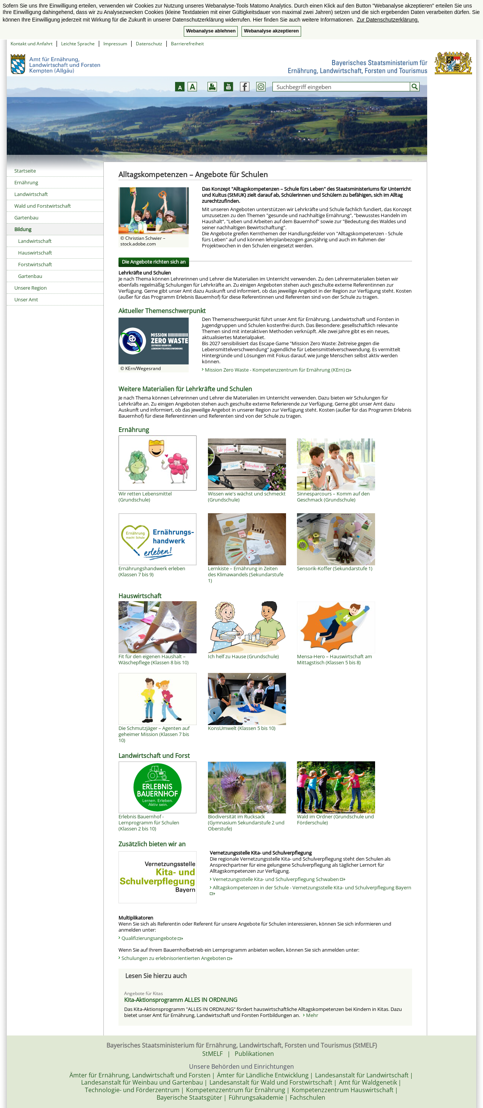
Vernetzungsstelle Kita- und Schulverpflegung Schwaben (279, 879)
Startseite (25, 170)
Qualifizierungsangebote (152, 938)
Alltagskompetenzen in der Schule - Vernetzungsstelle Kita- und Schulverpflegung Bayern (310, 890)
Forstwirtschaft (35, 264)
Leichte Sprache (78, 43)
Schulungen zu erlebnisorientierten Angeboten (177, 958)
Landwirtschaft (31, 194)
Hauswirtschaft (35, 252)
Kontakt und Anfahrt (31, 43)
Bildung (22, 229)
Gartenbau (26, 217)
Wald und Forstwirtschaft (42, 205)
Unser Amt (26, 299)
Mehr (312, 1015)
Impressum (115, 43)
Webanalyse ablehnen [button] (210, 31)
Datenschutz (149, 43)
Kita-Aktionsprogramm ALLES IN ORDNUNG (180, 999)
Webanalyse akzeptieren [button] (271, 31)
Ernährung (26, 182)
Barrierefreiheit (187, 43)
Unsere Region (30, 287)
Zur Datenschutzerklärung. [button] (388, 20)
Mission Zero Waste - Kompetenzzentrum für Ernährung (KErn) (278, 369)
